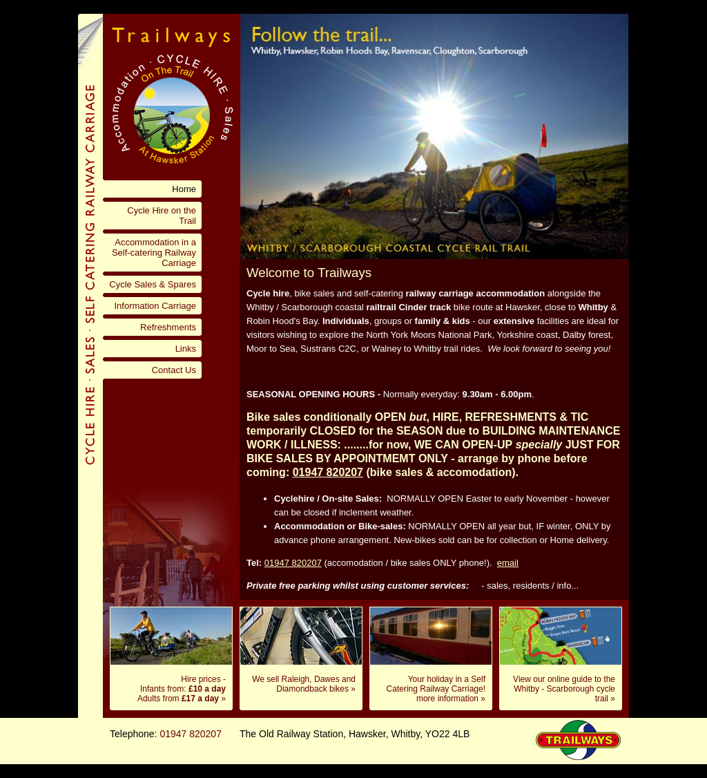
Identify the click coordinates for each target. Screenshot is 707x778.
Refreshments (168, 327)
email (508, 563)
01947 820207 (293, 563)
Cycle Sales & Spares (152, 284)
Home (184, 189)
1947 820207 (331, 472)
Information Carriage (156, 306)
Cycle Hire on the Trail (161, 215)
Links (185, 348)
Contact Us (174, 370)
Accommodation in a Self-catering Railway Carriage (154, 252)
